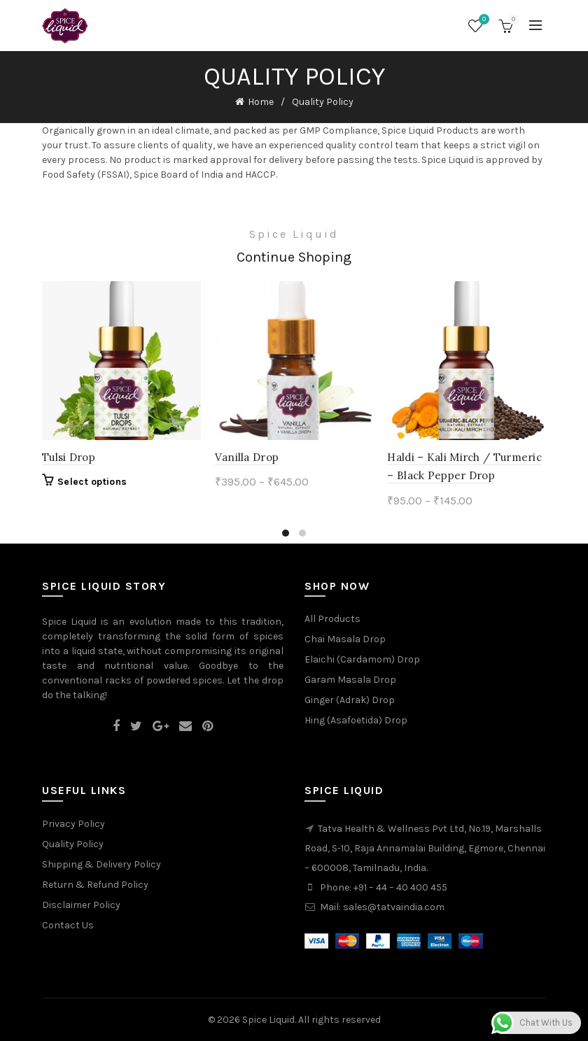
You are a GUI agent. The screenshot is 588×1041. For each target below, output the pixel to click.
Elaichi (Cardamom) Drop (362, 659)
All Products (332, 619)
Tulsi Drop (68, 457)
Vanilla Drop (247, 457)
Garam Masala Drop (350, 680)
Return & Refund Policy (95, 885)
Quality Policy (73, 844)
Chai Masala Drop (345, 639)
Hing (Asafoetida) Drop (355, 720)
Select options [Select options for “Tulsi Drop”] (92, 482)
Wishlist (482, 19)
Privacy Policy (73, 824)
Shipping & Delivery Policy (101, 864)
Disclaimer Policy (81, 905)
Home (261, 102)
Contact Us (68, 925)
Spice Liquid (268, 1020)
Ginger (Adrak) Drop (349, 700)
